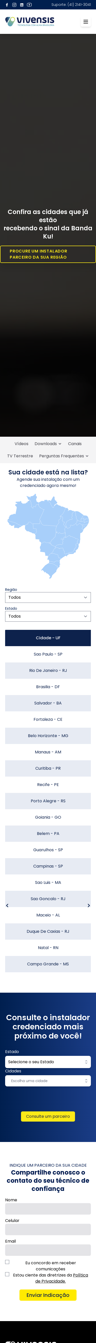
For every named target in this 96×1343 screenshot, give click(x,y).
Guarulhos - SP (48, 850)
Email (10, 1241)
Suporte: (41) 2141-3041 (71, 4)
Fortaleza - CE (48, 719)
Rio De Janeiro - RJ (48, 670)
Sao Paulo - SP (48, 654)
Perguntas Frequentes (64, 456)
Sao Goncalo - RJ (48, 899)
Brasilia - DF (48, 687)
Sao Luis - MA (48, 882)
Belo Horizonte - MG (48, 736)
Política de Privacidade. (61, 1278)
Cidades (13, 1071)
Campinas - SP (48, 866)
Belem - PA (48, 833)
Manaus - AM (48, 752)
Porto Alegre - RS (48, 801)
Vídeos (21, 444)
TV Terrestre (20, 456)
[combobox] (44, 1080)
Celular (12, 1221)
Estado (12, 1052)
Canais (75, 444)
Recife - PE (48, 785)
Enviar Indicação (48, 1295)
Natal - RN (48, 948)
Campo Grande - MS (48, 964)
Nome (11, 1200)
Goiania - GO (48, 817)
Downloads (48, 444)
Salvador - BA (48, 703)
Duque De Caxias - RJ (48, 931)
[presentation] (48, 1101)
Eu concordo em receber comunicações (50, 1266)
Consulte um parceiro (48, 1116)
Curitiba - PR (48, 768)
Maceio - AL (48, 915)
